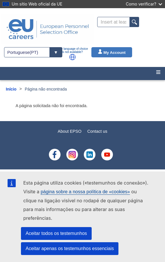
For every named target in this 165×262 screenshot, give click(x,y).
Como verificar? (144, 3)
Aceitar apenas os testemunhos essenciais (70, 248)
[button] (72, 57)
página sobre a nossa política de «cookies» (85, 191)
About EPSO (69, 131)
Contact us (97, 131)
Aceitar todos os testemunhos (56, 233)
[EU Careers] (47, 29)
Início (11, 89)
